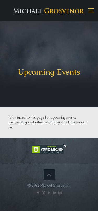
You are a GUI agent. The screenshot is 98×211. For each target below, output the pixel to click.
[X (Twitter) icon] (43, 192)
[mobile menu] (91, 10)
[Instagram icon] (60, 192)
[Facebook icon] (38, 192)
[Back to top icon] (49, 174)
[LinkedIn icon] (54, 192)
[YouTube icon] (49, 192)
